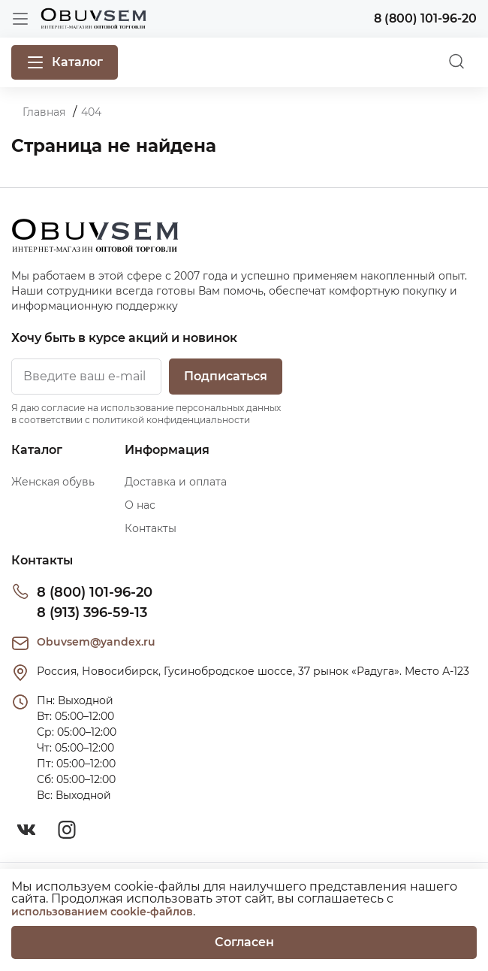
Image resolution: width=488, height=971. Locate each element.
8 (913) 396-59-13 (92, 612)
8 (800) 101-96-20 (94, 592)
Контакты (150, 528)
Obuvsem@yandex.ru (96, 642)
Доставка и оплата (176, 482)
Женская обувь (53, 482)
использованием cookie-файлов (102, 911)
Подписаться (225, 376)
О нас (140, 505)
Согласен (244, 942)
